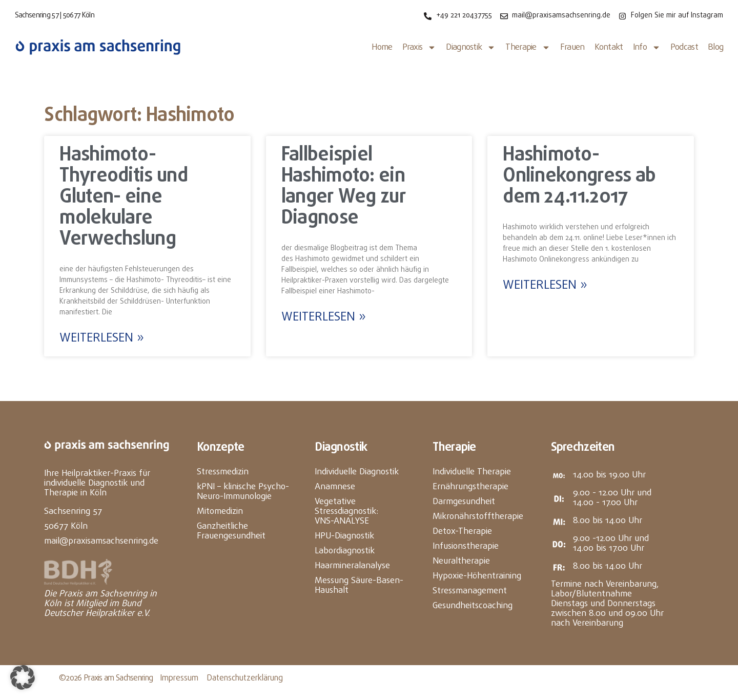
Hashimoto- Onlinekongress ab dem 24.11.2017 (579, 176)
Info (647, 47)
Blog (715, 47)
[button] (22, 677)
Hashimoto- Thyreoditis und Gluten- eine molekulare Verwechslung (123, 197)
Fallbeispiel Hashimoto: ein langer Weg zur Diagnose (343, 187)
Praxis (419, 47)
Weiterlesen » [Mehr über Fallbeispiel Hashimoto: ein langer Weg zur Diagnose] (323, 317)
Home (382, 47)
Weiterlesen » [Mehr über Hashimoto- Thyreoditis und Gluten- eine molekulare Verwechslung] (101, 338)
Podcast (684, 47)
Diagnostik (471, 47)
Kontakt (608, 47)
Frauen (572, 47)
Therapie (527, 47)
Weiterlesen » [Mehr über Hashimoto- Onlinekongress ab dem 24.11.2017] (545, 285)
